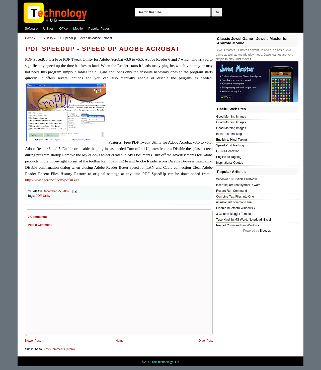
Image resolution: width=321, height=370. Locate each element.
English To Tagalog (228, 157)
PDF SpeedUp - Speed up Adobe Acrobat (103, 48)
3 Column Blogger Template (234, 214)
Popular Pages (99, 28)
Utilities (48, 28)
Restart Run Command (231, 191)
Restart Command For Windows (237, 225)
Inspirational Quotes (229, 162)
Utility (49, 38)
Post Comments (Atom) (59, 349)
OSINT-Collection (227, 151)
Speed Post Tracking (230, 145)
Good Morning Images (231, 116)
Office (63, 28)
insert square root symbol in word (238, 185)
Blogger (265, 230)
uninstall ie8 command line (234, 202)
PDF (39, 38)
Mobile (78, 28)
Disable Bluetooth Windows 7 (235, 208)
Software (31, 28)
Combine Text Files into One (235, 196)
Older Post (205, 340)
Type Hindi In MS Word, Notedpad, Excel (243, 219)
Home (29, 38)
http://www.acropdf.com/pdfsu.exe (52, 180)
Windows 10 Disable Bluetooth (236, 179)
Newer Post (33, 340)
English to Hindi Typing (231, 139)
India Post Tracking (229, 134)
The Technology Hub (165, 362)
